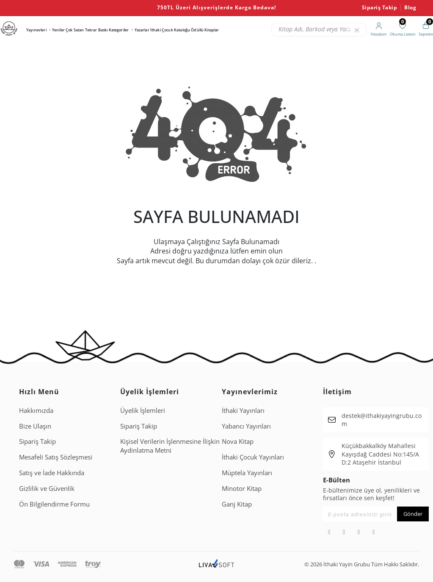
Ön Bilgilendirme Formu (54, 504)
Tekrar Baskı (96, 30)
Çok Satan (75, 30)
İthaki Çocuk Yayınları (253, 457)
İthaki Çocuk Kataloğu (170, 30)
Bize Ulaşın (35, 426)
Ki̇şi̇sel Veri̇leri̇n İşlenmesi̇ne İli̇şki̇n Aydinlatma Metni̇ (170, 445)
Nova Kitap (238, 441)
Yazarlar (142, 30)
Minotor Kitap (242, 488)
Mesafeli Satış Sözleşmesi (55, 457)
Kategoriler (119, 30)
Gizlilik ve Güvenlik (46, 488)
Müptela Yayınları (247, 472)
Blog (410, 7)
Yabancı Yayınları (246, 426)
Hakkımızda (36, 410)
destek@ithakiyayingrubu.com (382, 420)
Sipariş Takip (379, 7)
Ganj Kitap (237, 504)
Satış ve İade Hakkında (51, 472)
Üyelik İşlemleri (142, 410)
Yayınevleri (36, 30)
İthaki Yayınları (243, 410)
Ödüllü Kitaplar (205, 30)
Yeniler (58, 30)
